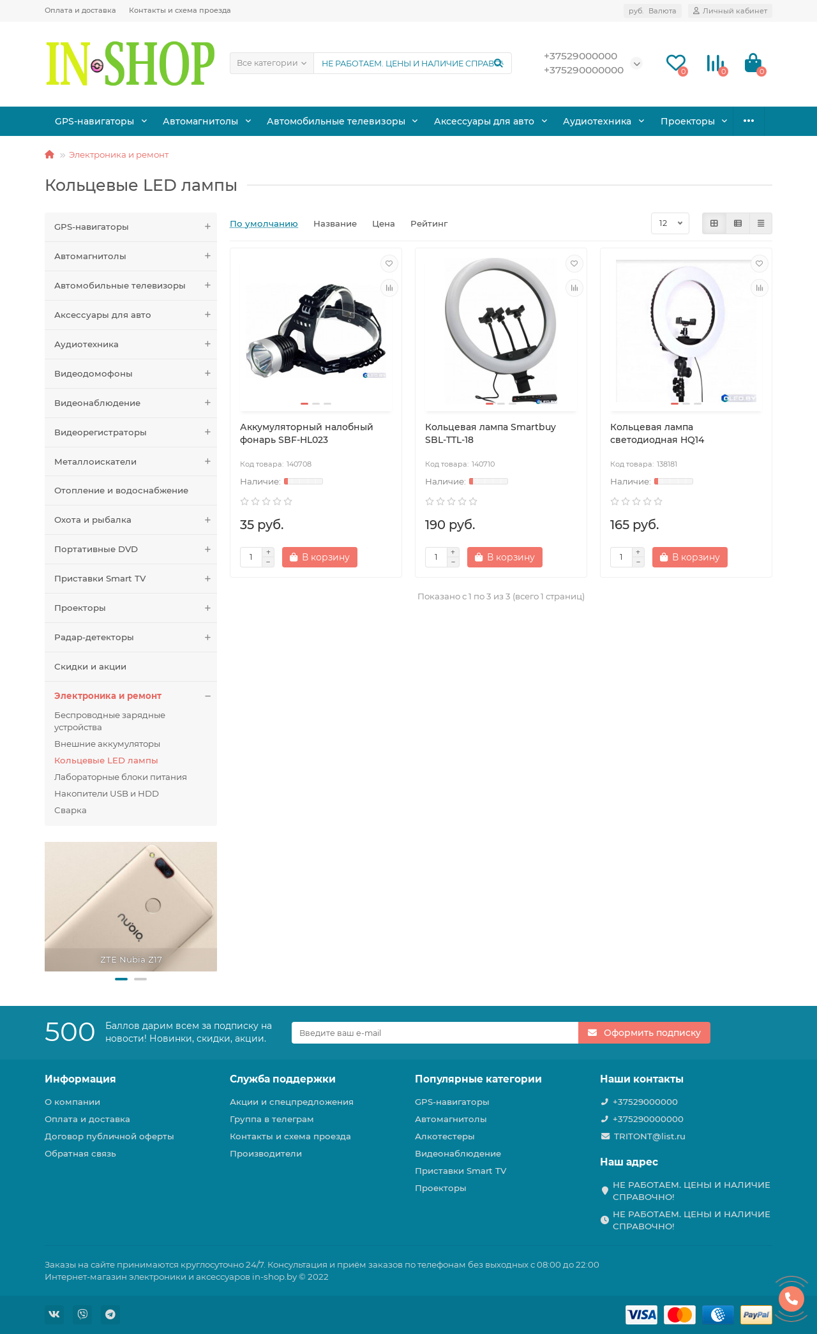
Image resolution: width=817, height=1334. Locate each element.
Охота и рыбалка (683, 121)
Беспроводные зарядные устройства (109, 721)
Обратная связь (80, 1153)
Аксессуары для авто (471, 121)
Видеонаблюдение (135, 403)
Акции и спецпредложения (292, 1102)
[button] (121, 979)
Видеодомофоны (135, 373)
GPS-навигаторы (93, 121)
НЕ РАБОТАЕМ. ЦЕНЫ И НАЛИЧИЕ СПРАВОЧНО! (691, 1191)
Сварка (70, 810)
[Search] (412, 63)
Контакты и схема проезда (180, 10)
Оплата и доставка (80, 10)
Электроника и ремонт (119, 154)
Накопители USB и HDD (106, 793)
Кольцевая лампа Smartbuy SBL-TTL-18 (490, 433)
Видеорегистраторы (135, 432)
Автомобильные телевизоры (327, 121)
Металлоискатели (135, 462)
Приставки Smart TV (135, 578)
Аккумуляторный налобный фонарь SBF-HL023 (306, 433)
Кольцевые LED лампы (106, 760)
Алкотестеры (445, 1136)
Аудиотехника (582, 121)
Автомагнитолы (196, 121)
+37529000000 (645, 1102)
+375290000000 (648, 1119)
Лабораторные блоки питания (120, 777)
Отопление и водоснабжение (121, 490)
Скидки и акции (90, 666)
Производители (266, 1153)
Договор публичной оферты (109, 1136)
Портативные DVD (135, 549)
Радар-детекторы (135, 637)
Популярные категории (478, 1079)
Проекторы (135, 608)
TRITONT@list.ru (650, 1136)
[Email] (435, 1033)
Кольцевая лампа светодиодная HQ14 (657, 433)
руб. (653, 10)
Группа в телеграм (272, 1119)
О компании (72, 1102)
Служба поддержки (283, 1079)
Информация (80, 1079)
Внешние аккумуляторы (107, 743)
